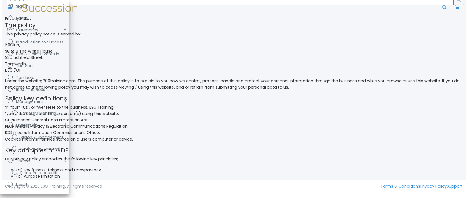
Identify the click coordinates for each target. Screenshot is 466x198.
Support (455, 186)
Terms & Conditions (400, 186)
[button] (78, 7)
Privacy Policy (433, 186)
